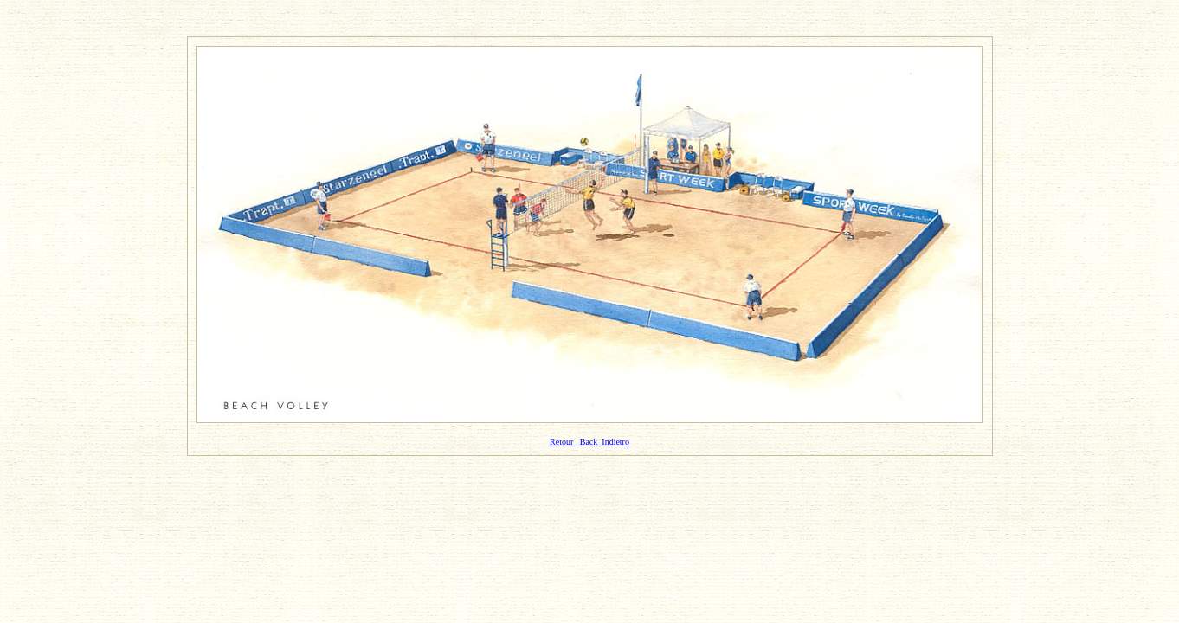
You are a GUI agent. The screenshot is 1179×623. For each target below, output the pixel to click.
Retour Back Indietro (589, 441)
